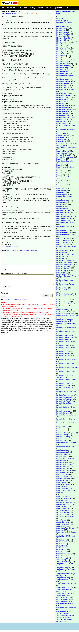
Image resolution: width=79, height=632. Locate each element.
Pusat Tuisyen (61, 500)
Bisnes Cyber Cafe (62, 52)
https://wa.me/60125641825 (12, 246)
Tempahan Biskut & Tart (64, 564)
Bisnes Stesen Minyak (63, 109)
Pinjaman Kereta (62, 466)
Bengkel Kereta (61, 32)
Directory (32, 8)
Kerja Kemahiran (62, 201)
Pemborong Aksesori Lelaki (65, 324)
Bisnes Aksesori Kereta (64, 42)
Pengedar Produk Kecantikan (66, 419)
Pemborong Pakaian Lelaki (65, 363)
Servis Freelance (62, 510)
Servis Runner (61, 520)
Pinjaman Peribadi (62, 468)
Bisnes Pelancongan (63, 84)
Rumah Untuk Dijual (63, 508)
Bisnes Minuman (62, 80)
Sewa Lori (59, 530)
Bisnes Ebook (61, 56)
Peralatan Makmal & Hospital (66, 443)
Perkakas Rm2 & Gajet (64, 458)
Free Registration (11, 299)
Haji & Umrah (61, 137)
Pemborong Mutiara (63, 353)
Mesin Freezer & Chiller (64, 254)
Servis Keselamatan (63, 512)
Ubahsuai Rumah (62, 599)
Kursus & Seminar (62, 238)
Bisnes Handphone (63, 60)
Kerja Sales (60, 207)
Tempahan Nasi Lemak (64, 593)
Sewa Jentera (61, 526)
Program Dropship (62, 480)
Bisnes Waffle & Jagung (64, 117)
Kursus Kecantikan (62, 240)
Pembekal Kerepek (62, 300)
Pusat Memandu (62, 488)
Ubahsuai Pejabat (62, 597)
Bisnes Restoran (61, 93)
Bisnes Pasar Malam (63, 82)
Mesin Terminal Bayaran (64, 262)
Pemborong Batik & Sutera (65, 331)
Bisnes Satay (60, 101)
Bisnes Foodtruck (62, 58)
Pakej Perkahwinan (63, 268)
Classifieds (11, 8)
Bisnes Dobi (60, 54)
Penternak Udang (62, 441)
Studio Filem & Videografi (65, 536)
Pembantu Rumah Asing (64, 280)
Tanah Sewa (60, 560)
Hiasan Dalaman (62, 139)
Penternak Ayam (61, 431)
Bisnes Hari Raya (62, 62)
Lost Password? (23, 299)
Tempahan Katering (63, 578)
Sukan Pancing (61, 558)
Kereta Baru (60, 193)
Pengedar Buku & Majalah (65, 407)
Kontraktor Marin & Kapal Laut (67, 222)
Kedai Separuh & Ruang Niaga (67, 185)
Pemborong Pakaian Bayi (65, 355)
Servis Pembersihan (63, 514)
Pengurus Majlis (62, 427)
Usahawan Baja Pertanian (65, 603)
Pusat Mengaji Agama (63, 490)
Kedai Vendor (61, 191)
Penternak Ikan (61, 435)
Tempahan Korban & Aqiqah (66, 583)
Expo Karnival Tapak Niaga (65, 129)
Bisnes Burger (61, 46)
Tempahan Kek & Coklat (64, 580)
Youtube (40, 8)
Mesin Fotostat (61, 252)
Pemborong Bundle (63, 339)
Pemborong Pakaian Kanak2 (66, 359)
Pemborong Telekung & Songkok (64, 376)
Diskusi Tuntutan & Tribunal (66, 125)
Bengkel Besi (60, 30)
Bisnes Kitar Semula (63, 72)
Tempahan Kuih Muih (63, 588)
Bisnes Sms (60, 103)
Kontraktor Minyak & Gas (65, 226)
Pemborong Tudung (63, 385)
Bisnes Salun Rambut (63, 97)
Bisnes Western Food (63, 119)
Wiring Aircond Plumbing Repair (65, 620)
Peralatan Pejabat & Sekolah (66, 447)
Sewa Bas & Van (62, 524)
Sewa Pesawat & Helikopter (66, 532)
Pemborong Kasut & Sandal (66, 347)
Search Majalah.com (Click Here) (65, 12)
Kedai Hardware (61, 171)
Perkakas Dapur (61, 455)
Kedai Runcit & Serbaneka (65, 181)
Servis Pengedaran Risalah (15, 250)
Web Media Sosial (62, 617)
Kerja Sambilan (61, 209)
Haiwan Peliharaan (63, 135)
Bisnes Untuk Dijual (63, 115)
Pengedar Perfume (62, 413)
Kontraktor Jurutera (63, 220)
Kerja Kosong (61, 203)
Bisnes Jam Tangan (63, 68)
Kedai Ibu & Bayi (62, 173)
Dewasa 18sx (61, 121)
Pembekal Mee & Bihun (64, 312)
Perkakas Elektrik (62, 456)
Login (66, 8)
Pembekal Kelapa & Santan (66, 296)
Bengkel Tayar (61, 36)
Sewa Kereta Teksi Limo (64, 528)
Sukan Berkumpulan (63, 554)
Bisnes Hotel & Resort (64, 64)
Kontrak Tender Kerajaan (64, 216)
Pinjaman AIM (61, 461)
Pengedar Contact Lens (64, 411)
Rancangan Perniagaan (64, 502)
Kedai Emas (60, 165)
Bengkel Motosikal (63, 34)
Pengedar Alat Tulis (63, 401)
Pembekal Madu (62, 310)
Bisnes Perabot (61, 87)
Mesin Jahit (60, 258)
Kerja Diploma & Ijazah (64, 197)
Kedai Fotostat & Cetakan (65, 167)
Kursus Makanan (62, 242)
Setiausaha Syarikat (63, 522)
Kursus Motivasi (62, 244)
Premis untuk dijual (63, 472)
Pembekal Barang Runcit (65, 284)
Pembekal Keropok (63, 302)
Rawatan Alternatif (62, 504)
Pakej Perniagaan (62, 20)
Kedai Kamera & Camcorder (66, 177)
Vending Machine (62, 613)
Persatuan (59, 18)
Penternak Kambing (63, 437)
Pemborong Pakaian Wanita (66, 371)
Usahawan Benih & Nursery (66, 607)
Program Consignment (64, 478)
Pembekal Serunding (63, 320)
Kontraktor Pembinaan (64, 232)
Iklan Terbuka (61, 145)
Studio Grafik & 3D (63, 542)
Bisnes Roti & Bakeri (63, 95)
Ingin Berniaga (31, 250)
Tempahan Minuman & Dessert (64, 590)
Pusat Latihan (61, 486)
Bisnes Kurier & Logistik (64, 76)
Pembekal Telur (61, 322)
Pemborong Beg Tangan (64, 337)
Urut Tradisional (61, 601)
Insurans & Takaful (63, 155)
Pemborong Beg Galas (64, 336)
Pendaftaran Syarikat (63, 397)
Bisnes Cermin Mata (63, 48)
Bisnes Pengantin (62, 85)
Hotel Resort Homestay (64, 143)
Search (19, 8)
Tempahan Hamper (63, 568)
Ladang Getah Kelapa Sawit (66, 246)
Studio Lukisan (61, 544)
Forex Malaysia (61, 133)
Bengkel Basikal (62, 28)
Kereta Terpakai (61, 195)
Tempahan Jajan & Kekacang (66, 570)
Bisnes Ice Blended (63, 66)
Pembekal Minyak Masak (65, 314)
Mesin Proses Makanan (64, 260)
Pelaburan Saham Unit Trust (66, 276)
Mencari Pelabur (62, 250)
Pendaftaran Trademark (64, 399)
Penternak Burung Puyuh (65, 433)
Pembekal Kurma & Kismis (65, 306)
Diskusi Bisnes (61, 123)
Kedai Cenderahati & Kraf (65, 161)
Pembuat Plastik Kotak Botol (66, 391)
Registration (57, 8)
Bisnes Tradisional (62, 113)
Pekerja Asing (61, 274)
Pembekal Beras (61, 288)
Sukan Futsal (61, 556)
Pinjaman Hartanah (63, 462)
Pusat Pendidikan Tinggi (64, 492)
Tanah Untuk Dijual (63, 562)
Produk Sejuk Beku (63, 476)
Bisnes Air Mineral (62, 38)
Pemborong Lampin (63, 351)
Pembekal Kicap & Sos (64, 304)
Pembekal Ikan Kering (64, 294)
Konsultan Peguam (63, 210)
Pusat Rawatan (61, 496)
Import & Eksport (62, 151)
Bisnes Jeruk (60, 70)
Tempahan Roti (61, 595)
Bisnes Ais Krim (61, 40)
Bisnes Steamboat (62, 107)
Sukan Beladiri (61, 552)
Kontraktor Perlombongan (65, 234)
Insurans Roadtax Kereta (64, 157)
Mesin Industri (61, 256)
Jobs (25, 8)
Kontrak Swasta (61, 214)
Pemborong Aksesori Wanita (66, 328)
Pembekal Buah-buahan (64, 290)
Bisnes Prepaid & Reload (65, 90)
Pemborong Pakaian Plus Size (66, 367)
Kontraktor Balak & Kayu (65, 218)
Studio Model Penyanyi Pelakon (64, 547)
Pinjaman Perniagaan (63, 470)
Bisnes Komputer (62, 74)
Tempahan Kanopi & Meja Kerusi (65, 575)
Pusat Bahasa (61, 482)
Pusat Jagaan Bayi (62, 484)
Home (3, 8)
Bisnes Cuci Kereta (62, 50)
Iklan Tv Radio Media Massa (66, 147)
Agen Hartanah (61, 26)
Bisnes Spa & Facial (63, 105)
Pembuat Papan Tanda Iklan (66, 387)
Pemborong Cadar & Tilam (65, 341)
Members (48, 8)
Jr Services (5, 13)
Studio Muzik (61, 550)
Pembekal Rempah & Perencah (67, 316)
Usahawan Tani (61, 611)
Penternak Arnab (62, 429)
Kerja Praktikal (61, 204)
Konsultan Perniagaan (64, 22)
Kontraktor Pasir (61, 230)
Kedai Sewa (60, 189)
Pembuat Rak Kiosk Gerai (65, 395)
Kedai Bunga (60, 159)
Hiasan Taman (61, 141)
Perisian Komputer (62, 453)
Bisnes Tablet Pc (62, 111)
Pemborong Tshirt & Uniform (66, 379)
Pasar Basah (60, 272)
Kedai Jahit (60, 175)
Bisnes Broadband (62, 44)
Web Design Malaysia (63, 615)
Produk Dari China (62, 474)
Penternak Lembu (62, 439)
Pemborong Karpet (63, 345)
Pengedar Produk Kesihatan (66, 423)
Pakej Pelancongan (63, 266)
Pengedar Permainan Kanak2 (66, 415)
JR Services (15, 13)
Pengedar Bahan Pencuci (65, 403)
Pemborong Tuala (62, 383)
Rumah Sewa (61, 506)
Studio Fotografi (62, 540)
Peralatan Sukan (62, 451)
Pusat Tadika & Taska (63, 498)
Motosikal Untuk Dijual (64, 264)
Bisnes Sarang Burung (64, 99)
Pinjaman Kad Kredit (63, 464)
